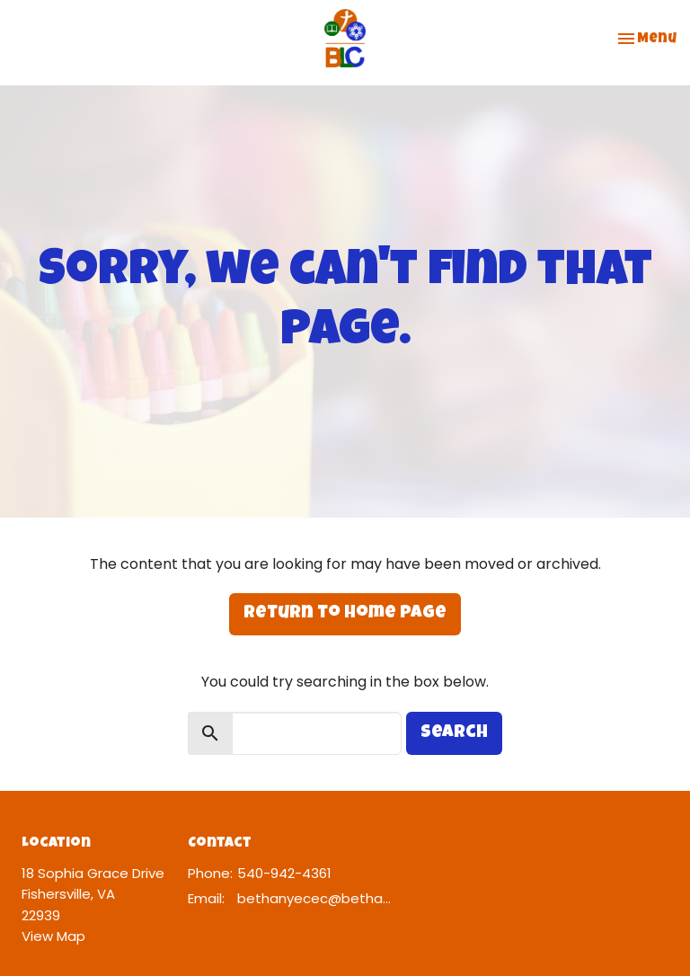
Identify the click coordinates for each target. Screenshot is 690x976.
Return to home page (345, 614)
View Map (53, 936)
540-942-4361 (284, 873)
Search (454, 733)
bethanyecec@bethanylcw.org (314, 898)
